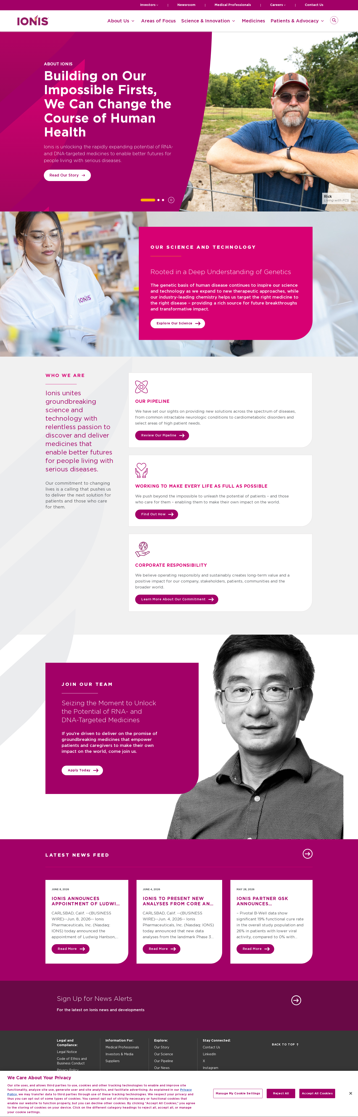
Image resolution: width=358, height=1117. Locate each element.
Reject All (281, 1096)
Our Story (161, 1047)
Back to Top (285, 1044)
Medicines (253, 21)
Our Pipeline (163, 1061)
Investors (147, 5)
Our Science (163, 1054)
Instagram (210, 1068)
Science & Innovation (205, 21)
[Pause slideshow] (171, 200)
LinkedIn (209, 1054)
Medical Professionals (233, 5)
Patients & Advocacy (295, 21)
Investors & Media (119, 1054)
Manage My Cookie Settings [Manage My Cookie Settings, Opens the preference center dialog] (238, 1096)
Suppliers (112, 1061)
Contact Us (314, 5)
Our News (162, 1068)
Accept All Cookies (317, 1096)
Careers (276, 5)
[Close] (351, 1097)
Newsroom (186, 5)
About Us (118, 21)
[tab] (148, 200)
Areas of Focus (158, 21)
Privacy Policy (68, 1070)
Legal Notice (67, 1052)
